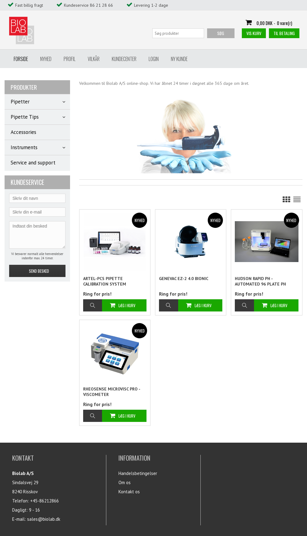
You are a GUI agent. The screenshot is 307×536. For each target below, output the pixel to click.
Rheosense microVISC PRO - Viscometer (111, 391)
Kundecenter (124, 59)
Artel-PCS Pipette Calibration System (104, 281)
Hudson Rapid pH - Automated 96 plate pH (260, 281)
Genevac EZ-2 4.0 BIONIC (183, 278)
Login (154, 59)
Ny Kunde (179, 59)
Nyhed (45, 59)
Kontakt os (129, 492)
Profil (70, 59)
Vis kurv (253, 33)
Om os (124, 482)
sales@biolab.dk (43, 519)
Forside (21, 59)
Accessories (23, 132)
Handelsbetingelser (137, 473)
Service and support (33, 162)
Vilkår (94, 59)
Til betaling (284, 33)
